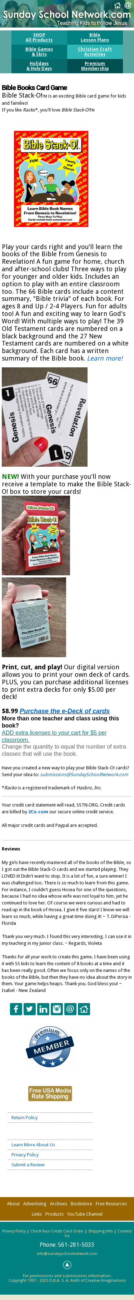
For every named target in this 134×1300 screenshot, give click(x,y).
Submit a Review (28, 1164)
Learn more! (105, 358)
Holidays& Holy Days (39, 66)
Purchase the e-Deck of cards (65, 711)
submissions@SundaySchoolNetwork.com (84, 774)
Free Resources (111, 1203)
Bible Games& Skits (39, 52)
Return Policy (24, 1117)
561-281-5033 (76, 1244)
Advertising (34, 1203)
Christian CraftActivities (95, 52)
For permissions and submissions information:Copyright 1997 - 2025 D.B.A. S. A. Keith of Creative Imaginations (67, 1278)
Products (54, 1214)
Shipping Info (100, 1231)
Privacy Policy (25, 1154)
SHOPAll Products (39, 38)
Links (37, 1214)
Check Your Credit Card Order (57, 1231)
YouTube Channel (85, 1214)
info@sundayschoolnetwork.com (67, 1253)
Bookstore (81, 1203)
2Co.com (38, 811)
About (13, 1203)
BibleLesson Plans (95, 38)
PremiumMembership (95, 66)
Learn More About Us (33, 1144)
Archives (58, 1203)
